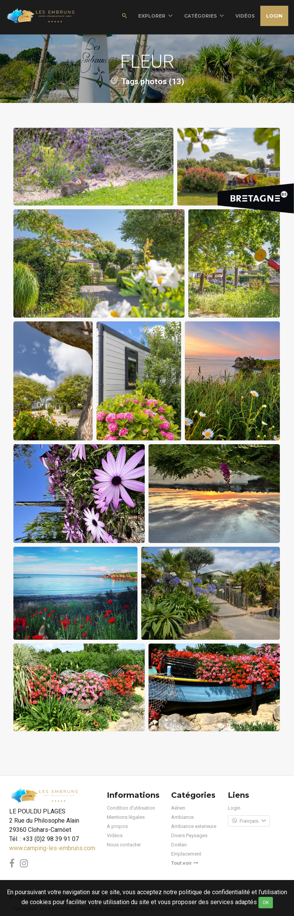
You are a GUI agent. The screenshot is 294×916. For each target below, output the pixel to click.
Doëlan (179, 845)
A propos (117, 826)
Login (274, 16)
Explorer (155, 16)
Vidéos (114, 835)
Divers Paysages (189, 835)
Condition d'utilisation (131, 808)
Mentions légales (126, 817)
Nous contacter (124, 845)
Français (249, 821)
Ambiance (182, 817)
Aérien (178, 808)
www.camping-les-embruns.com (52, 848)
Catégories (204, 16)
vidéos (245, 16)
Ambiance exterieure (193, 826)
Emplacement (186, 854)
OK (266, 902)
